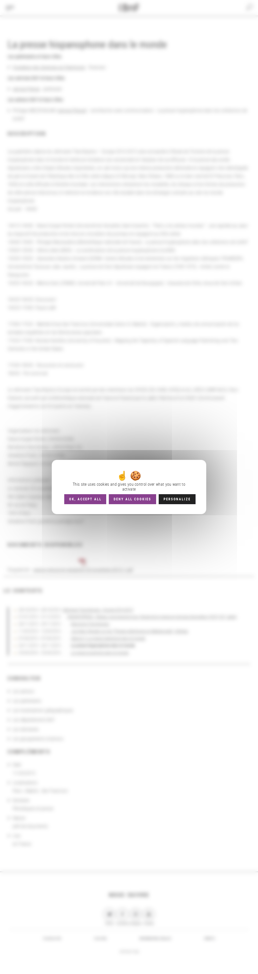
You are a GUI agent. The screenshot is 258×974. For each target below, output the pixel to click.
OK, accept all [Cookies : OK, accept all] (85, 499)
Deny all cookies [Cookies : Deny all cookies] (132, 499)
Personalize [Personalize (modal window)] (177, 499)
